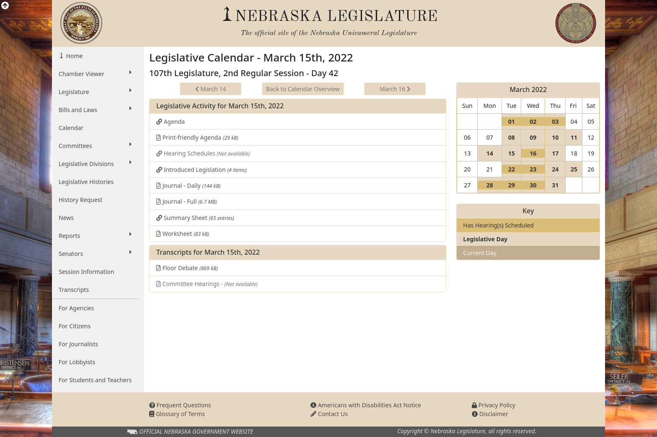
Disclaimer (490, 414)
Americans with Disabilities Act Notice (365, 405)
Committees (95, 145)
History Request (80, 200)
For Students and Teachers (95, 380)
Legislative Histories (86, 182)
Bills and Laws (95, 109)
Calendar (71, 128)
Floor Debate (187, 268)
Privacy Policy (493, 405)
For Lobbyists (77, 362)
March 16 (395, 89)
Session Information (86, 272)
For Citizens (75, 326)
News (66, 218)
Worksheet (182, 234)
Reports (95, 235)
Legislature (95, 91)
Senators (95, 253)
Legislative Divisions (95, 163)
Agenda (170, 121)
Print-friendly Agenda (197, 137)
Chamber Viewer (95, 73)
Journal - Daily (188, 185)
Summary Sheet (195, 218)
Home (74, 56)
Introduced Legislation (201, 170)
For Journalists (78, 344)
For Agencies (76, 308)
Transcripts (74, 290)
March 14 (210, 89)
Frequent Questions (180, 405)
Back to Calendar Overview (303, 89)
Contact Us (329, 414)
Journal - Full (186, 201)
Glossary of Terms (177, 414)
